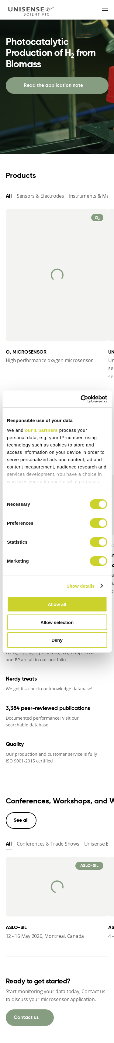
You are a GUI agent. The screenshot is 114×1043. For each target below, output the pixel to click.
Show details (81, 585)
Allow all (57, 604)
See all (21, 820)
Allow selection (57, 622)
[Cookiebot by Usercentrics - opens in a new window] (81, 399)
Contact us (26, 1017)
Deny (57, 640)
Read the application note (53, 85)
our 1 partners (41, 429)
